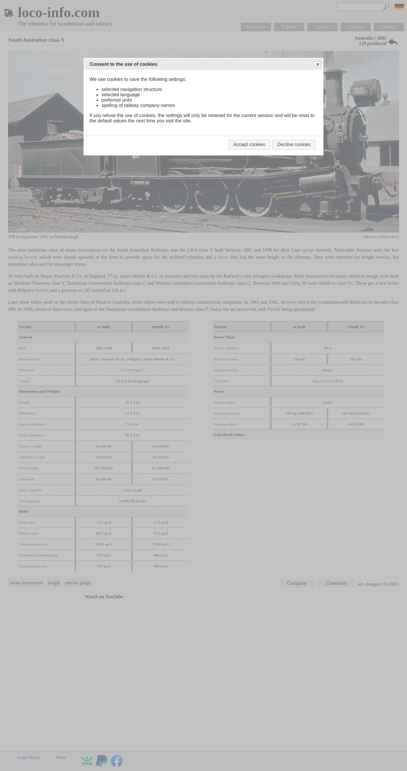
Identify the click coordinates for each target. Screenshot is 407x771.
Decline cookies (294, 144)
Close (317, 64)
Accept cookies (249, 144)
